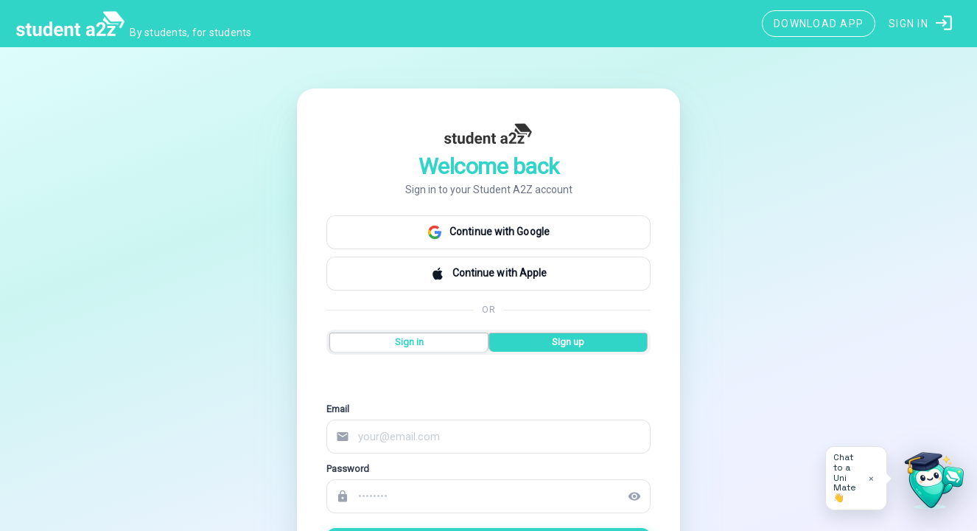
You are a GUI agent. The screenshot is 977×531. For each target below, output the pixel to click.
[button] (922, 23)
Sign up (568, 341)
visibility (634, 496)
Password (347, 469)
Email (337, 409)
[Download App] (818, 23)
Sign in (409, 341)
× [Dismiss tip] (871, 479)
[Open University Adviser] (929, 483)
